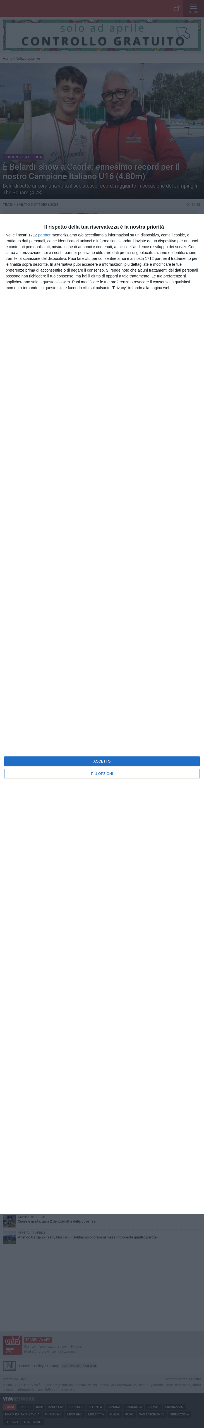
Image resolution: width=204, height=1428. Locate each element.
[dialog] (102, 714)
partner (44, 235)
